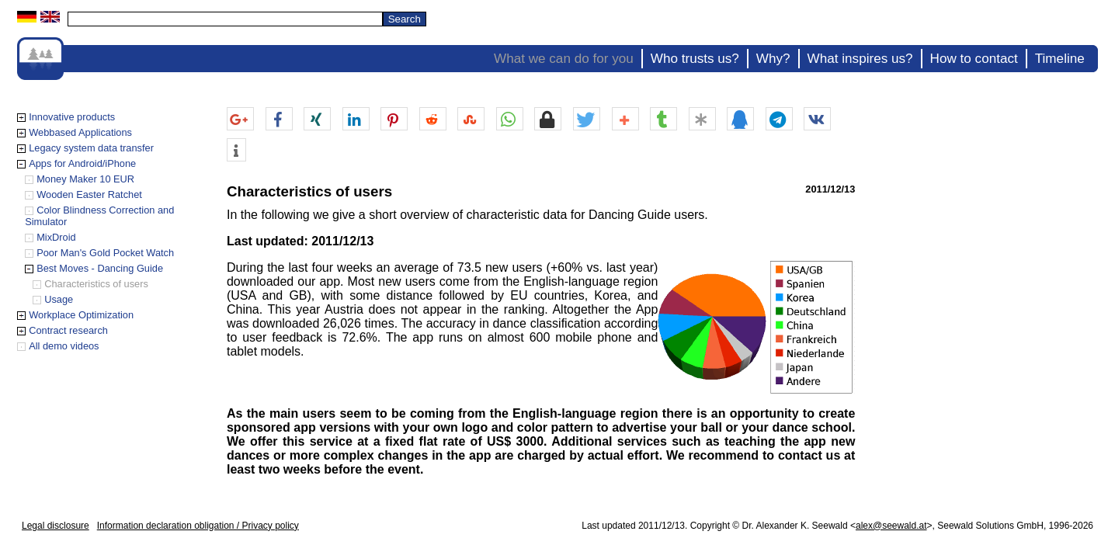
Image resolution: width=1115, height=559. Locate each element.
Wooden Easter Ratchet (89, 194)
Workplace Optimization (81, 315)
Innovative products (72, 117)
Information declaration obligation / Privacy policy (198, 525)
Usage (58, 299)
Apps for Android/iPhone (82, 163)
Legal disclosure (55, 525)
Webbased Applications (80, 132)
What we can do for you (564, 58)
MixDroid (55, 237)
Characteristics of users (96, 284)
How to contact (974, 58)
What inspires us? (860, 58)
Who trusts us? (695, 58)
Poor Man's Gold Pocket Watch (105, 253)
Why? (773, 58)
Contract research (68, 330)
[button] (240, 119)
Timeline (1060, 58)
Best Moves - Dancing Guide (99, 268)
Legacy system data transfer (91, 148)
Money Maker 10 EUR (85, 179)
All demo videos (64, 346)
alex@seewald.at (891, 525)
